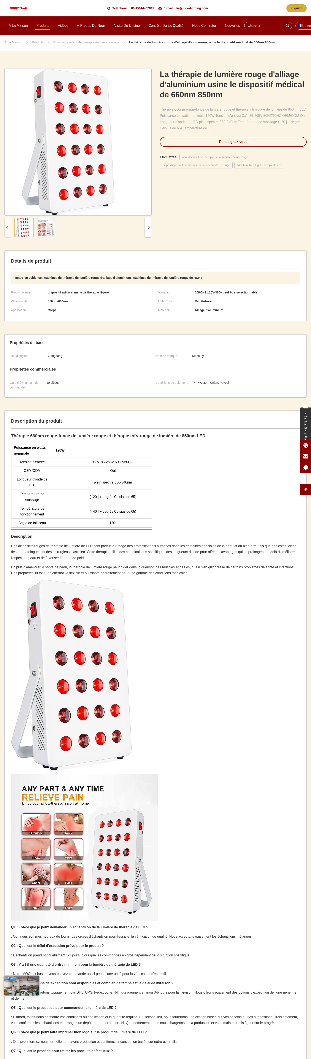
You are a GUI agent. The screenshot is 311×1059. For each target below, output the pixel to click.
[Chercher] (287, 25)
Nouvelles (232, 25)
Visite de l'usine (127, 25)
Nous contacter (204, 25)
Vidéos (63, 25)
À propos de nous (91, 25)
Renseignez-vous (233, 142)
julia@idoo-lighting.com (191, 8)
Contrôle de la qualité (166, 25)
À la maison (18, 25)
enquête (296, 8)
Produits (42, 25)
